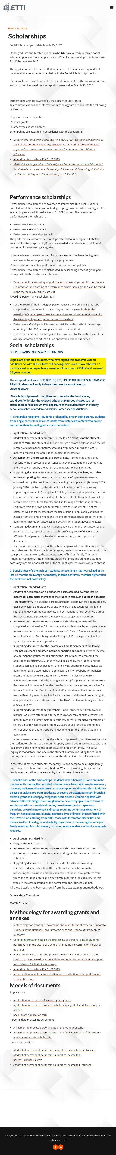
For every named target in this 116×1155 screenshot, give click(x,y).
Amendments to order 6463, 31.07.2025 (36, 159)
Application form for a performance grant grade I (42, 1000)
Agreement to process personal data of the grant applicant (48, 1027)
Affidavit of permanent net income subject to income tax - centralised (54, 1050)
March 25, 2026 (17, 28)
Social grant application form (30, 1015)
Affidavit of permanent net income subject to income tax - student (52, 1064)
